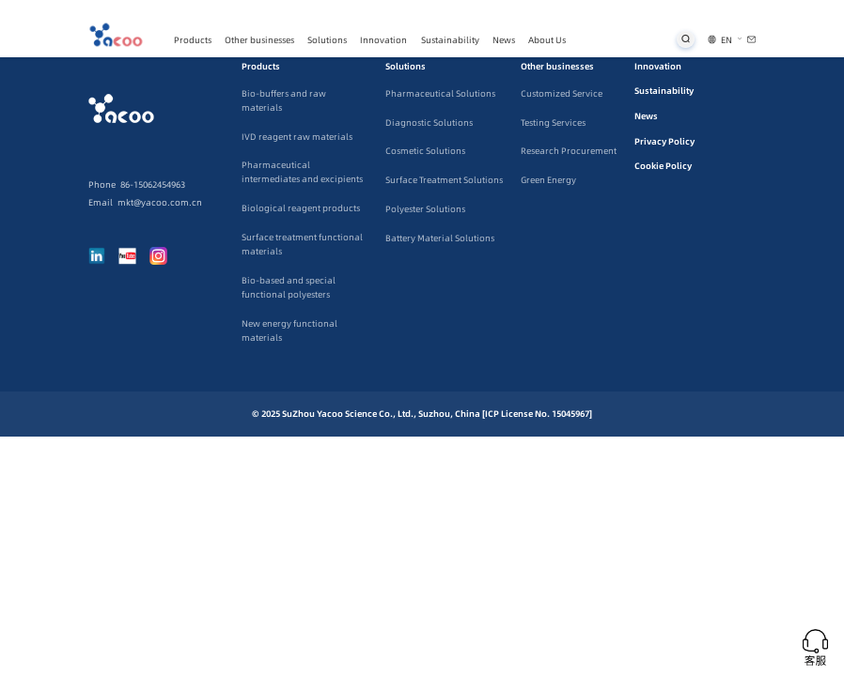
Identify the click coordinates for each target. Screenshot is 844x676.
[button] (732, 40)
